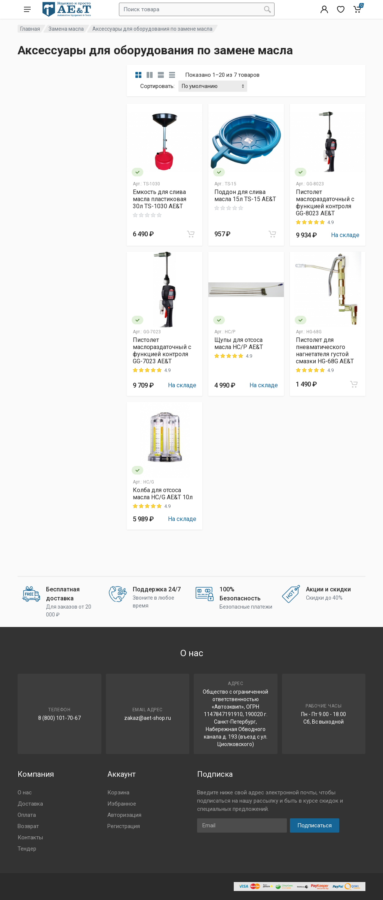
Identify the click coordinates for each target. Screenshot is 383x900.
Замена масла (66, 29)
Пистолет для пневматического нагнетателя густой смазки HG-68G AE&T (325, 350)
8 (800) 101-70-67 (59, 718)
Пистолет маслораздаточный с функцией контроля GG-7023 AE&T (162, 350)
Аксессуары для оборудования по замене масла (152, 29)
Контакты (30, 837)
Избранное (121, 803)
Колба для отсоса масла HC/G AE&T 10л (163, 494)
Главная (30, 29)
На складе (345, 235)
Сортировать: (157, 86)
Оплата (27, 815)
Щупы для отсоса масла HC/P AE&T (238, 343)
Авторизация (124, 815)
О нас (25, 792)
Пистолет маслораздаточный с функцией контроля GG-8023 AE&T (325, 202)
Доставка (30, 803)
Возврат (28, 826)
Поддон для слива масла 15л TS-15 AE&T (245, 195)
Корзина (118, 792)
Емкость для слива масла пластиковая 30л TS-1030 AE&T (159, 199)
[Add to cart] (190, 234)
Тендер (27, 848)
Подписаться (314, 825)
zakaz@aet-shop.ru (147, 718)
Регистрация (123, 826)
